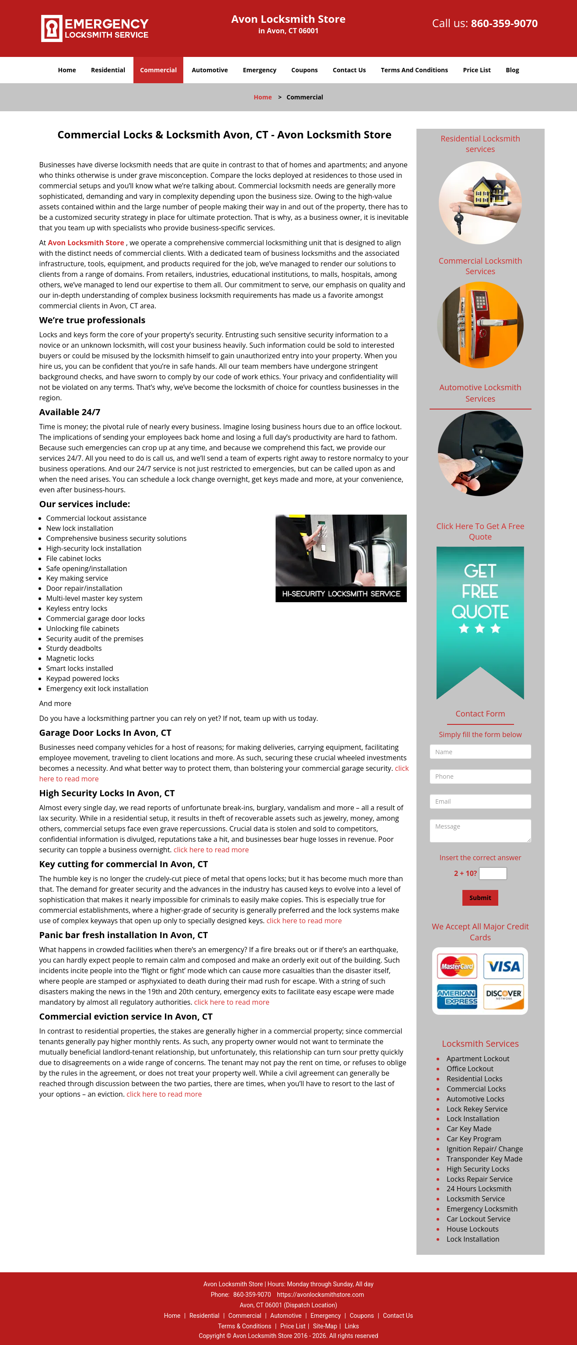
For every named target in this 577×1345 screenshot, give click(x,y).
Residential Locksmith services (480, 143)
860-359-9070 (504, 23)
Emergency (259, 70)
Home (67, 70)
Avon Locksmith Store (86, 242)
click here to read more (212, 849)
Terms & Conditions (244, 1326)
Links (352, 1326)
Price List (477, 70)
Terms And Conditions (414, 70)
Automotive (210, 70)
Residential (108, 70)
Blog (512, 70)
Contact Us (349, 70)
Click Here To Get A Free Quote (481, 531)
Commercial (158, 70)
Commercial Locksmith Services (480, 265)
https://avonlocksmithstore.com (320, 1294)
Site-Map (325, 1326)
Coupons (304, 70)
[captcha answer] (493, 873)
